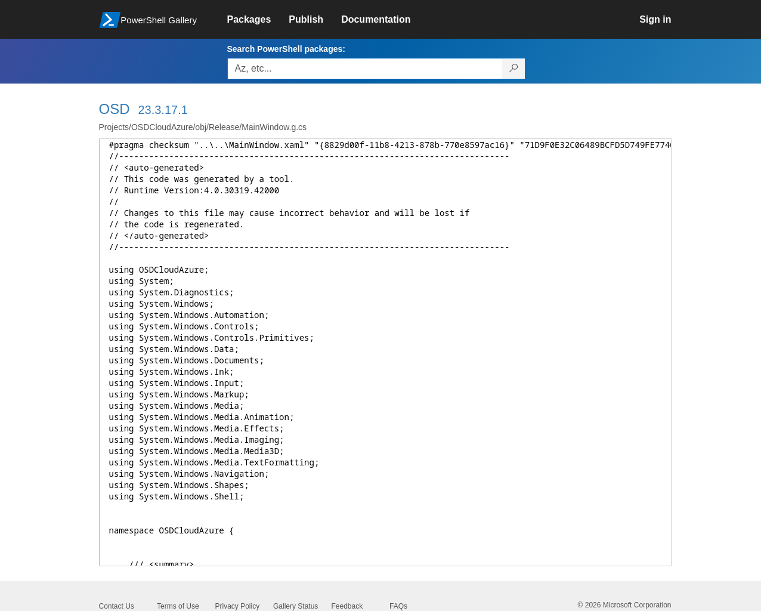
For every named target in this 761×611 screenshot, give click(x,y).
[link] (258, 20)
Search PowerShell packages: (286, 49)
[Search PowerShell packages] (513, 68)
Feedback (347, 606)
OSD (114, 109)
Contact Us (116, 606)
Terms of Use (178, 606)
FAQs (398, 606)
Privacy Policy (237, 606)
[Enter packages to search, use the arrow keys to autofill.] (365, 68)
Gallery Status (295, 606)
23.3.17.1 (162, 109)
